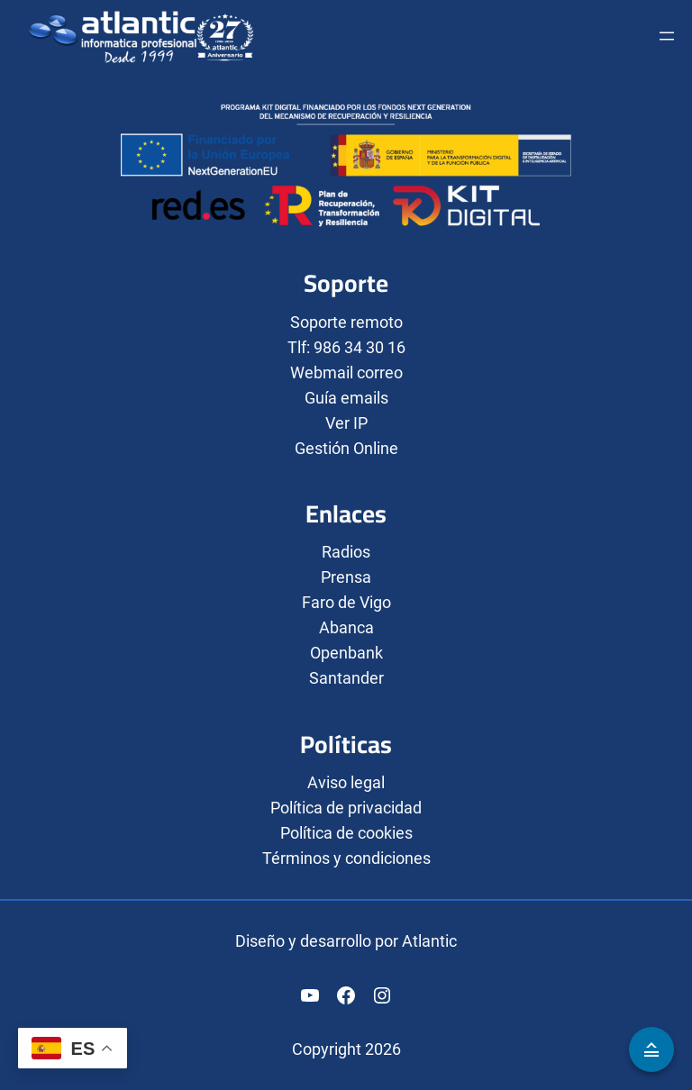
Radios (346, 551)
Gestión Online (346, 448)
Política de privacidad (346, 807)
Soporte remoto (346, 322)
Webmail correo (346, 372)
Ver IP (346, 422)
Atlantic (429, 940)
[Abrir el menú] (667, 36)
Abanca (346, 627)
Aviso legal (346, 782)
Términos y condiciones (346, 858)
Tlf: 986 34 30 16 (346, 347)
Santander (346, 677)
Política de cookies (346, 832)
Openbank (346, 652)
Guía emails (346, 397)
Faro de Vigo (346, 602)
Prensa (346, 577)
